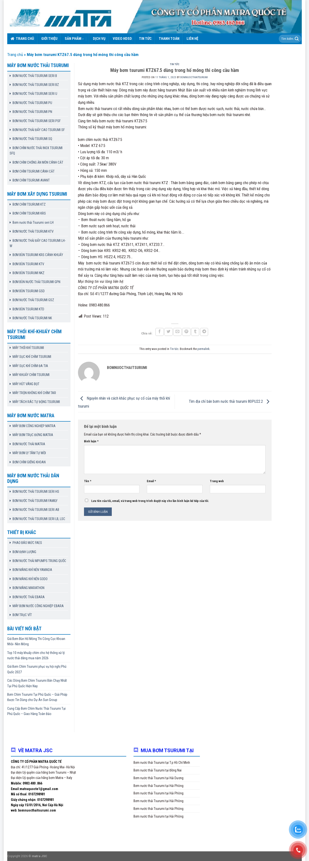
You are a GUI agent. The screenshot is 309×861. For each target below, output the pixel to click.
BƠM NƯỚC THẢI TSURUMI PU (32, 103)
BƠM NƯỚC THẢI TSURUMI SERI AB (36, 510)
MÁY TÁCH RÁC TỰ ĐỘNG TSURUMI (36, 402)
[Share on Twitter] (168, 332)
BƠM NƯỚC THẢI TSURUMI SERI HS (36, 491)
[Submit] (297, 39)
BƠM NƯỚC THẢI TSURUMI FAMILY (35, 501)
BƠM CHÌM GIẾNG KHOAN (29, 462)
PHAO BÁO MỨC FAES (27, 543)
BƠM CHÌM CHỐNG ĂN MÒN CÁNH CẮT (38, 162)
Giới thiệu (49, 38)
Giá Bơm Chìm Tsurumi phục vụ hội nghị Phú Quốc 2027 (36, 669)
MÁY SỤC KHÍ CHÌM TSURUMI (32, 357)
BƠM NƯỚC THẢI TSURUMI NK (32, 318)
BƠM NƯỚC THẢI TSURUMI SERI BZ (36, 85)
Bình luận (91, 441)
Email (151, 481)
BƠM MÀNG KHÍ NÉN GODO (30, 579)
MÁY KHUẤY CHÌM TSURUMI (31, 375)
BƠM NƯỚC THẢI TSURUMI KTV (33, 231)
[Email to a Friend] (177, 332)
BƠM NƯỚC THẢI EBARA (29, 597)
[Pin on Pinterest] (186, 332)
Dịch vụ (99, 38)
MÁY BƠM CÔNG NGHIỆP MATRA (34, 426)
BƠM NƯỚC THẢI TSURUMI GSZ (33, 300)
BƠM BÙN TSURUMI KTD (28, 309)
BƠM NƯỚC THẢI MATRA (29, 444)
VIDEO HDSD (122, 38)
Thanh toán (169, 38)
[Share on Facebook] (159, 332)
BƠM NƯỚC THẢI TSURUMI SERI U (35, 94)
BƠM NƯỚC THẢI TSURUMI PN (32, 112)
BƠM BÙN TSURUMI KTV (28, 264)
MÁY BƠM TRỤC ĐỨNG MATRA (33, 435)
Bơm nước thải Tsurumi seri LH (33, 222)
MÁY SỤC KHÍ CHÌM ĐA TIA (30, 366)
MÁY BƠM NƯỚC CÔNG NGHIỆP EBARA (38, 606)
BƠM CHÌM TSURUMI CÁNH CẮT (34, 171)
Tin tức (145, 38)
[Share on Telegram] (204, 332)
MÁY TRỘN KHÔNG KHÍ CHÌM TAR (34, 393)
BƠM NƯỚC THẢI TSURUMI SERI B (35, 76)
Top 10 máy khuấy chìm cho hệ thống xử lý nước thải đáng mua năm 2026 (36, 655)
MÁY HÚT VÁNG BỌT (26, 384)
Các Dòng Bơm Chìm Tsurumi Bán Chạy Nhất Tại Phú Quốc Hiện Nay (37, 683)
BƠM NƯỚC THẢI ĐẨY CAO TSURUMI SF (39, 130)
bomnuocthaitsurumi (194, 77)
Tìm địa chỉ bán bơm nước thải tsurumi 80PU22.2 (230, 401)
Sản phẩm (74, 38)
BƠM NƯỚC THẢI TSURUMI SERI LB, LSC (39, 519)
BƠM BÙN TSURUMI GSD (29, 291)
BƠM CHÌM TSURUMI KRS (29, 213)
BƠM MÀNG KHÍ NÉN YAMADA (32, 570)
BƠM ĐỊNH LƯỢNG (24, 552)
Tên (87, 481)
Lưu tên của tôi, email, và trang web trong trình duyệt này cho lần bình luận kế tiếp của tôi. (150, 501)
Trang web (217, 481)
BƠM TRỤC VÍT (22, 615)
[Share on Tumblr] (195, 332)
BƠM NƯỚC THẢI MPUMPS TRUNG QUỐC (39, 561)
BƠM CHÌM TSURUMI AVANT (31, 180)
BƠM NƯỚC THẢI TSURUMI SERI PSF (37, 121)
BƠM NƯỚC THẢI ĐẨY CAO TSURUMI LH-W (38, 243)
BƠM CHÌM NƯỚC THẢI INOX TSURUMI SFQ (36, 150)
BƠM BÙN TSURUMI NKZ (28, 273)
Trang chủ (22, 38)
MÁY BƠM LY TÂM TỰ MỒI (29, 453)
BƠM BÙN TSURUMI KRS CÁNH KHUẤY (38, 255)
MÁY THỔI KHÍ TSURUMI (28, 348)
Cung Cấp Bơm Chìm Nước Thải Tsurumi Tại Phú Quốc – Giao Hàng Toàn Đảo (36, 711)
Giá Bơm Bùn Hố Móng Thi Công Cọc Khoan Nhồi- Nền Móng (36, 641)
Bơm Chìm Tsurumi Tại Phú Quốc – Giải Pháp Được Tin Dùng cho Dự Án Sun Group (37, 697)
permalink (203, 349)
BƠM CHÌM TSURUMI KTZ (29, 204)
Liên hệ (192, 38)
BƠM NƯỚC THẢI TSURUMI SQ (32, 139)
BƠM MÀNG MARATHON (28, 588)
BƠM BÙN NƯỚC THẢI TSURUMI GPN (36, 282)
